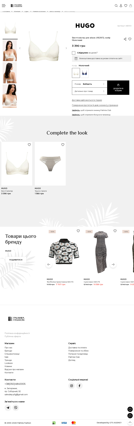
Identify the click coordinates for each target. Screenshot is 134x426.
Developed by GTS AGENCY (109, 423)
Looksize (9, 363)
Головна (6, 11)
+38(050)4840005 (15, 384)
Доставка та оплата (77, 347)
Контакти (9, 372)
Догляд (71, 360)
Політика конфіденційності (17, 333)
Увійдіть (76, 110)
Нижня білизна (39, 11)
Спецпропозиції (12, 354)
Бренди (8, 351)
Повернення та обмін (78, 351)
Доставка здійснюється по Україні (87, 100)
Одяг (26, 11)
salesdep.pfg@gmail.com (16, 394)
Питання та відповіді (78, 354)
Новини (8, 366)
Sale (6, 357)
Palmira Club (74, 357)
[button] (20, 48)
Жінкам (17, 11)
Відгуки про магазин (14, 369)
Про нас (8, 347)
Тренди (8, 360)
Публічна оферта (13, 336)
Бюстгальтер (55, 11)
